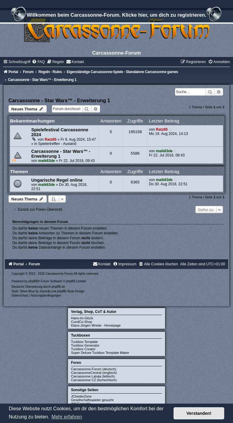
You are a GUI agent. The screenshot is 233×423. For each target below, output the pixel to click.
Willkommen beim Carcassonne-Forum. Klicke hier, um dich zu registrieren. (116, 16)
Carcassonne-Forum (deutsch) (93, 369)
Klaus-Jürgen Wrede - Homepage (96, 325)
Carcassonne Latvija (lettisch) (93, 376)
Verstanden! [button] (199, 413)
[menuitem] (38, 62)
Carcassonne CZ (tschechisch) (93, 380)
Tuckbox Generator (85, 345)
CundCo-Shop (81, 322)
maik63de (46, 161)
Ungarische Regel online (57, 180)
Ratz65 (50, 139)
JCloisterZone (81, 396)
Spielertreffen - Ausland (57, 144)
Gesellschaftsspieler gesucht (92, 400)
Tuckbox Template (84, 342)
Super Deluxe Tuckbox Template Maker (100, 352)
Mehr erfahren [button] (67, 416)
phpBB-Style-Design (70, 291)
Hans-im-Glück (82, 318)
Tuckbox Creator (83, 349)
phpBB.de (58, 286)
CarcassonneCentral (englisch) (94, 372)
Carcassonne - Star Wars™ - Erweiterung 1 (59, 100)
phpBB (33, 281)
